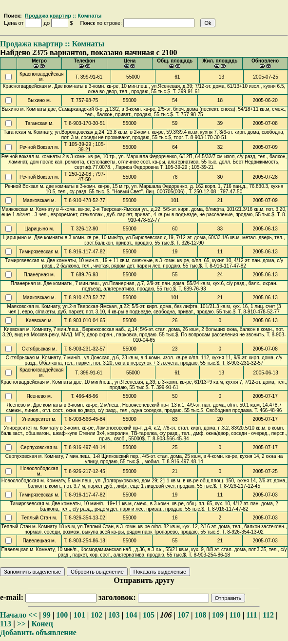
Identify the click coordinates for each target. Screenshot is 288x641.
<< (32, 615)
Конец (42, 624)
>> (21, 624)
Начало (13, 615)
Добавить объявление (38, 632)
